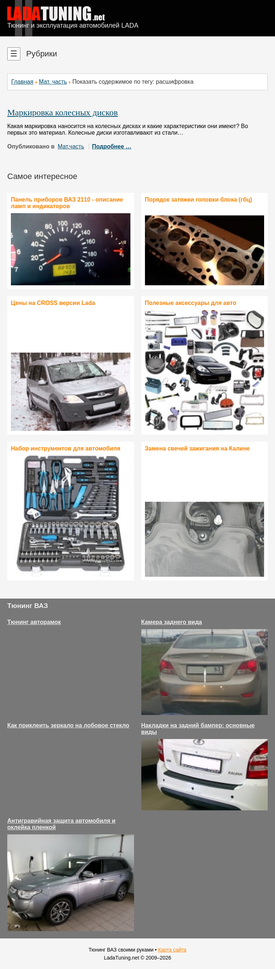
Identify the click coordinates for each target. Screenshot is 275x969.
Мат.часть (71, 146)
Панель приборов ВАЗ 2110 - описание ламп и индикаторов (67, 202)
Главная (22, 82)
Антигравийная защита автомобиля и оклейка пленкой (61, 824)
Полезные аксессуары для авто (190, 303)
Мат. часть (53, 82)
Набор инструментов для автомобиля (65, 448)
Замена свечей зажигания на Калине (197, 448)
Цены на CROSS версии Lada (53, 303)
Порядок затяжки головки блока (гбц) (198, 199)
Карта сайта (172, 950)
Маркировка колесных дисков (62, 112)
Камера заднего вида (171, 622)
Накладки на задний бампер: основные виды (198, 728)
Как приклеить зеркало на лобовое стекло (68, 725)
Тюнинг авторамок (34, 622)
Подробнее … (112, 146)
